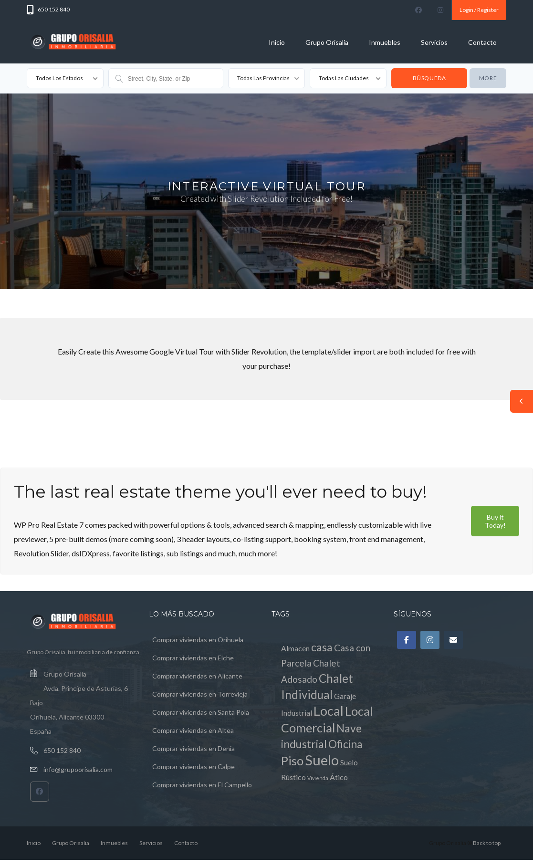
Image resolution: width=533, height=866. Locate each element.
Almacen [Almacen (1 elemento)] (295, 648)
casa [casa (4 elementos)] (322, 647)
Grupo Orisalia (326, 42)
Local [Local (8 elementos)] (329, 711)
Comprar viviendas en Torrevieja (200, 694)
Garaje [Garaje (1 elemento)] (345, 695)
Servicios (434, 42)
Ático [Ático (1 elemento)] (339, 777)
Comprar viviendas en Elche (193, 658)
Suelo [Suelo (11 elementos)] (322, 759)
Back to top (487, 842)
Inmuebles (384, 42)
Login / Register (479, 9)
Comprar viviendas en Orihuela (197, 640)
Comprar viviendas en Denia (193, 748)
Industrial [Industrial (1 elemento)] (296, 712)
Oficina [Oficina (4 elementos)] (345, 744)
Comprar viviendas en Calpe (193, 766)
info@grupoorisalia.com (78, 769)
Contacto (482, 42)
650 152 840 (62, 750)
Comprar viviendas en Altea (193, 730)
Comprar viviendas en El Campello (202, 785)
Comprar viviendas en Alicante (197, 676)
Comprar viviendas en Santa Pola (200, 712)
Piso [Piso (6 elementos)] (292, 760)
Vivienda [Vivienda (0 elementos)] (317, 778)
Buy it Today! (495, 521)
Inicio (277, 42)
